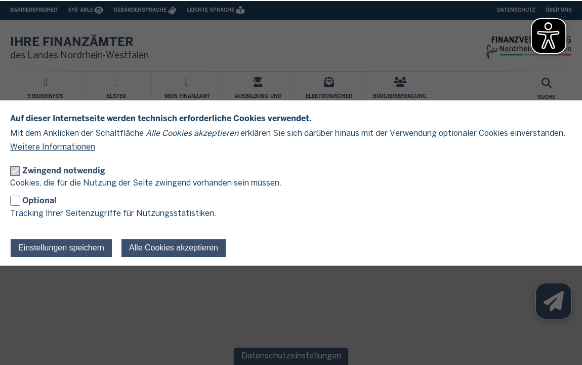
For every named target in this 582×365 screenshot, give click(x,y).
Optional (39, 200)
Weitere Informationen (52, 147)
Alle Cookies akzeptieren (173, 247)
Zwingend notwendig (63, 170)
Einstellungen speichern (61, 247)
